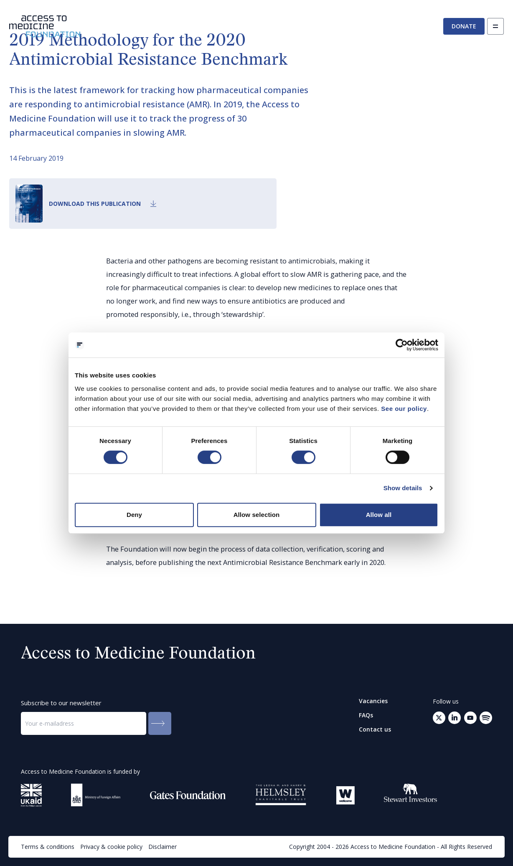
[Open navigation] (495, 26)
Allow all (379, 514)
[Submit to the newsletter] (159, 723)
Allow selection (257, 514)
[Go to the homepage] (44, 26)
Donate (464, 26)
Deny (134, 514)
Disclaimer (162, 847)
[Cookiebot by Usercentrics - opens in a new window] (401, 345)
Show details (402, 487)
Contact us (375, 729)
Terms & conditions (47, 847)
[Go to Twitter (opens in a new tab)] (439, 718)
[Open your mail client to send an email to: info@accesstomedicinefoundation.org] (486, 718)
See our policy (404, 408)
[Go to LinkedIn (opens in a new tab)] (454, 718)
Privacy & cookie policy (111, 847)
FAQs (366, 715)
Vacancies (373, 701)
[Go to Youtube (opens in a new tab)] (470, 718)
